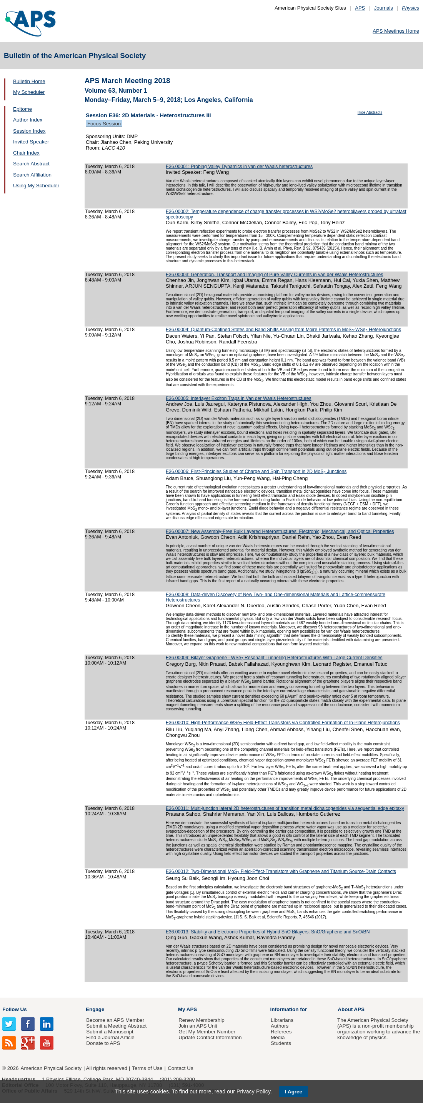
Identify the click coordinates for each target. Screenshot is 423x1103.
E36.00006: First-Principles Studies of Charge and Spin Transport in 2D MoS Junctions (256, 471)
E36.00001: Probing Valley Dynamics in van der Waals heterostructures (239, 166)
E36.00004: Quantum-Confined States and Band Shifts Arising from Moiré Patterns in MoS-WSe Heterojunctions (283, 329)
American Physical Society (51, 1068)
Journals (383, 8)
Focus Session (104, 124)
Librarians (282, 1020)
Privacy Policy (253, 1091)
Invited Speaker (31, 142)
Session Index (29, 131)
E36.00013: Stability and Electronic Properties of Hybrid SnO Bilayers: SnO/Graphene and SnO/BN (268, 932)
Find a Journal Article (110, 1037)
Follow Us (14, 1009)
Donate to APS (103, 1043)
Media (278, 1037)
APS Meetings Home (396, 31)
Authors (279, 1026)
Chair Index (26, 153)
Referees (281, 1032)
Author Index (27, 120)
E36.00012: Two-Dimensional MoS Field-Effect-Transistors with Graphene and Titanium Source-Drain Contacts (281, 871)
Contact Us (180, 1068)
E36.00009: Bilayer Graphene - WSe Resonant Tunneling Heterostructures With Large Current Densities (274, 657)
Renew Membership (201, 1020)
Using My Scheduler (36, 185)
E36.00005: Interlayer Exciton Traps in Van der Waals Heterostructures (238, 398)
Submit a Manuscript (109, 1032)
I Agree (293, 1092)
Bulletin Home (29, 81)
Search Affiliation (32, 175)
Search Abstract (31, 164)
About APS (351, 1009)
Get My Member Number (206, 1032)
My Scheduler (29, 92)
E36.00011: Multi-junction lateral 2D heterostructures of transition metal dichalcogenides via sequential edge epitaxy (285, 808)
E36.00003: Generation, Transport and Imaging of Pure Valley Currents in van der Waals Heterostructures (274, 274)
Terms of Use (147, 1068)
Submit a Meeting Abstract (116, 1026)
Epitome (22, 109)
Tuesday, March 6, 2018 (110, 166)
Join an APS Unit (197, 1026)
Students (281, 1043)
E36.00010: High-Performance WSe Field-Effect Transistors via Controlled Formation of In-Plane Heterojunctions (283, 722)
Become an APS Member (115, 1020)
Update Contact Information (209, 1037)
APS (360, 8)
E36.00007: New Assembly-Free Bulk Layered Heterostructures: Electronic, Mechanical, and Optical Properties (280, 531)
